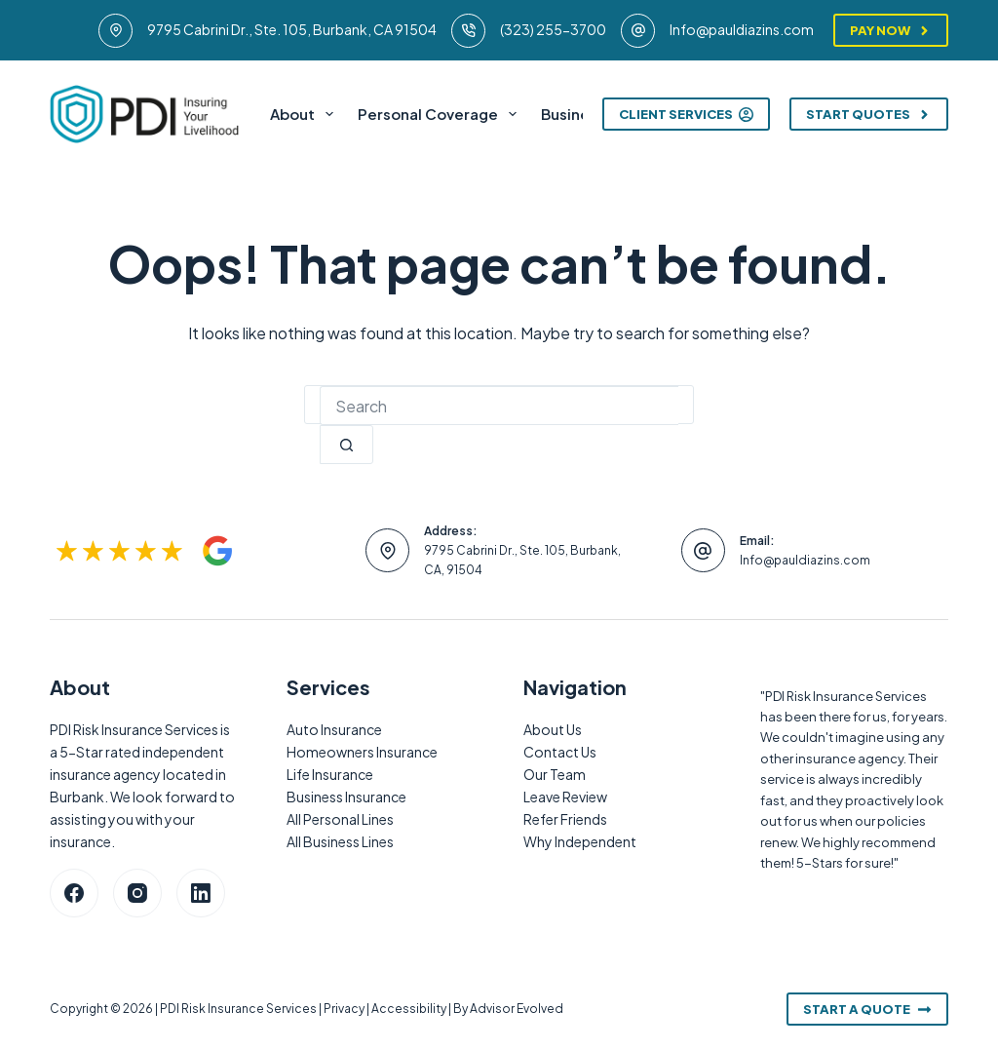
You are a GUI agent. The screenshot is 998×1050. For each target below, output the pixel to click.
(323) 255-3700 (553, 29)
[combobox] (499, 405)
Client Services (686, 114)
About (305, 114)
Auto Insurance (334, 729)
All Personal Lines (340, 819)
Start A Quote (867, 1009)
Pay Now (891, 30)
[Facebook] (74, 893)
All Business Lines (340, 841)
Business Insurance (346, 796)
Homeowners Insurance (362, 751)
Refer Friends (565, 819)
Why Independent (579, 841)
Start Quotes (869, 114)
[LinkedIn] (200, 893)
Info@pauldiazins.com (742, 29)
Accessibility (408, 1008)
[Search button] (346, 444)
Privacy (344, 1008)
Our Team (554, 774)
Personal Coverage (441, 114)
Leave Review (565, 796)
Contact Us (559, 751)
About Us (552, 729)
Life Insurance (330, 774)
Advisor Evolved (516, 1008)
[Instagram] (137, 893)
